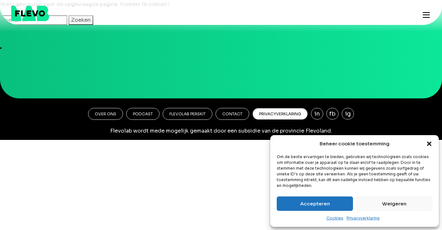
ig (348, 113)
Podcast (143, 113)
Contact (232, 113)
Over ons (105, 113)
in (317, 113)
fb (332, 113)
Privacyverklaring (363, 218)
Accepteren (315, 204)
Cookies (334, 218)
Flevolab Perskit (187, 113)
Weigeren (394, 204)
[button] (429, 144)
